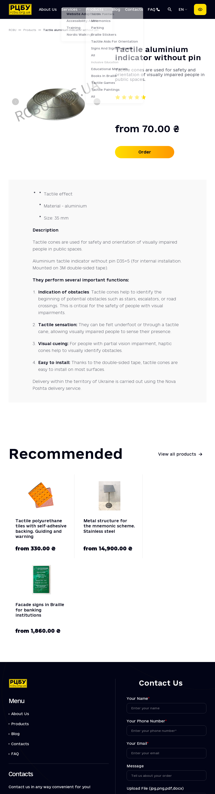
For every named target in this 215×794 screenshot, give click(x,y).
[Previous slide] (15, 101)
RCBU (12, 29)
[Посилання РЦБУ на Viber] (24, 756)
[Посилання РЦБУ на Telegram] (36, 756)
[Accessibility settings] (200, 9)
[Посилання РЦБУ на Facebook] (12, 756)
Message (135, 684)
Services (69, 9)
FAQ (151, 9)
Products (94, 9)
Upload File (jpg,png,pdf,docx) (155, 706)
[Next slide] (97, 101)
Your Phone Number (147, 639)
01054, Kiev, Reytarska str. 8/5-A (45, 770)
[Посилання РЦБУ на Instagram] (48, 756)
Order (144, 152)
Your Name (138, 616)
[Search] (169, 9)
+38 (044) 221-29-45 (37, 724)
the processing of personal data (154, 732)
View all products (177, 454)
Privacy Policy (97, 781)
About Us (48, 9)
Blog (116, 9)
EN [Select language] (182, 9)
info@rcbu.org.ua (33, 743)
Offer (63, 781)
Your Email (137, 661)
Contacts (134, 9)
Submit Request (166, 745)
